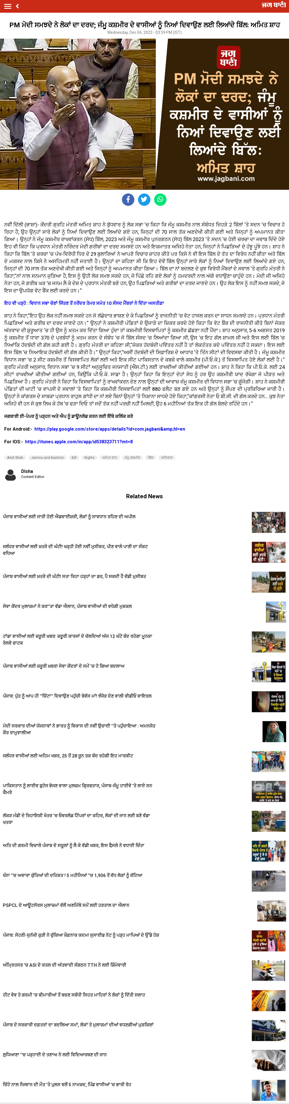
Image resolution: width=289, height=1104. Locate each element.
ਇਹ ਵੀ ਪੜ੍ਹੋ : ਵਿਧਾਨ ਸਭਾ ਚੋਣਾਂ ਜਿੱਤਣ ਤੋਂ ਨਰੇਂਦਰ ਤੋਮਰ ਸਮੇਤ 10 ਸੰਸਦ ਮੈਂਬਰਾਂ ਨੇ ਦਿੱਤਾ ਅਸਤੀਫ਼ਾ (84, 303)
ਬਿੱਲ (150, 458)
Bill (74, 458)
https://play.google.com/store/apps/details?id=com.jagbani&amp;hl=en (110, 429)
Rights (89, 458)
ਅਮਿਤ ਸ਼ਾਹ (109, 458)
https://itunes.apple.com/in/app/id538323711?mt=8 (79, 441)
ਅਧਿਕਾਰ (166, 458)
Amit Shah (15, 458)
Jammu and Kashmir (47, 458)
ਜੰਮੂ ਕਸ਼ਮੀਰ (132, 458)
